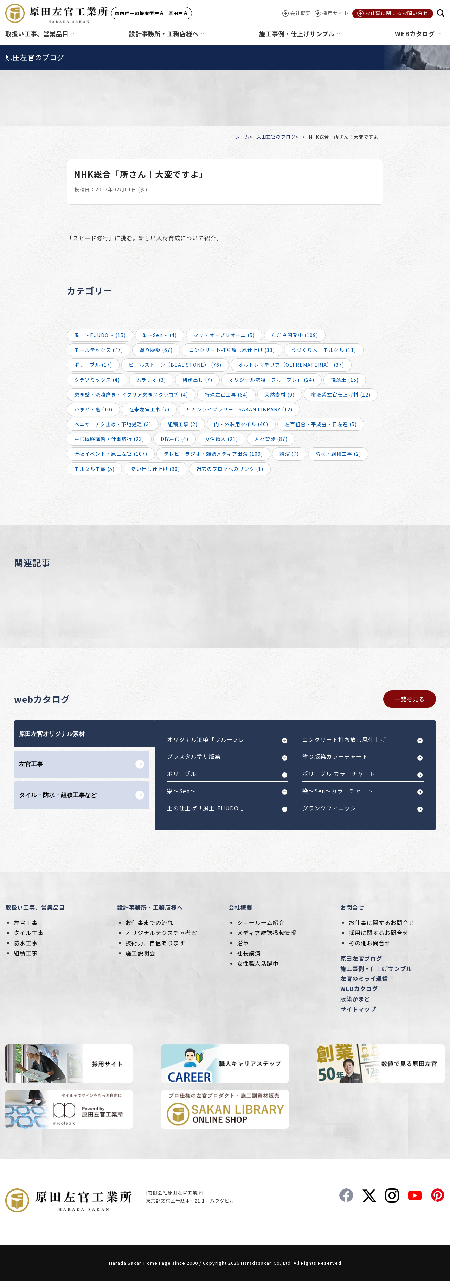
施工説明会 (140, 953)
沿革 (243, 943)
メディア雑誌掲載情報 (266, 932)
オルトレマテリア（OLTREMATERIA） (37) (291, 364)
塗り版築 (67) (156, 349)
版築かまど (355, 999)
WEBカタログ (359, 988)
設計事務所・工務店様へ (150, 907)
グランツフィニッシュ (332, 808)
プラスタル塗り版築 (194, 756)
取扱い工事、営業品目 (35, 907)
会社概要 (240, 907)
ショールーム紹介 (261, 922)
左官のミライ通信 (364, 978)
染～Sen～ (181, 791)
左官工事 (26, 922)
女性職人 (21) (221, 438)
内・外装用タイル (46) (241, 424)
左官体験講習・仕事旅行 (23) (109, 438)
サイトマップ (358, 1009)
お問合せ (352, 907)
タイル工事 (29, 932)
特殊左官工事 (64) (226, 394)
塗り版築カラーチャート (335, 756)
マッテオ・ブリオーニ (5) (224, 335)
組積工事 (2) (183, 424)
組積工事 (26, 953)
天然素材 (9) (280, 394)
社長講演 (249, 953)
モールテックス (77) (98, 349)
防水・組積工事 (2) (338, 453)
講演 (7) (289, 453)
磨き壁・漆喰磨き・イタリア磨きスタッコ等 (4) (131, 394)
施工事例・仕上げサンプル (376, 968)
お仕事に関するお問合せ (381, 922)
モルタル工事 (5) (94, 468)
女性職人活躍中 (258, 963)
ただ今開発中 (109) (294, 335)
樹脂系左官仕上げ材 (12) (341, 394)
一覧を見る (410, 699)
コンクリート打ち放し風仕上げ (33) (232, 349)
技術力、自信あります (155, 943)
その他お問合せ (370, 943)
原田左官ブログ (361, 958)
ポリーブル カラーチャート (338, 773)
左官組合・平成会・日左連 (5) (321, 424)
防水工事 (26, 943)
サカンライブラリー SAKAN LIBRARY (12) (239, 409)
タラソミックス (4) (97, 379)
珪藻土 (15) (345, 379)
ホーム (242, 136)
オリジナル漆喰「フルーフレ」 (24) (271, 379)
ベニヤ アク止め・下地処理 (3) (112, 424)
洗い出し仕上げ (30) (155, 468)
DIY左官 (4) (174, 438)
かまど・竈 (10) (93, 409)
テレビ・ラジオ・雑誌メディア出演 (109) (213, 453)
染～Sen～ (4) (159, 335)
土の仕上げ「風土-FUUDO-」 (207, 808)
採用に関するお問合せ (379, 932)
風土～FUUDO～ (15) (100, 335)
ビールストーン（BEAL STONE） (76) (175, 364)
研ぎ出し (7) (197, 379)
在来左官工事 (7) (149, 409)
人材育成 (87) (271, 438)
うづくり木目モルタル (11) (323, 349)
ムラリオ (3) (151, 379)
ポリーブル (182, 773)
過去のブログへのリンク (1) (230, 468)
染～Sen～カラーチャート (337, 791)
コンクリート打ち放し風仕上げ (344, 739)
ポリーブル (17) (93, 364)
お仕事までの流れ (149, 922)
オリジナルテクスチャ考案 (161, 932)
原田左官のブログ (276, 136)
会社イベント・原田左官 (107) (110, 453)
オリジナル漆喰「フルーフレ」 (208, 739)
